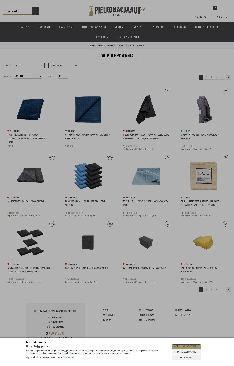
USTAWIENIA (186, 357)
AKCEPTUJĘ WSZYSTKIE (186, 346)
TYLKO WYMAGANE (186, 352)
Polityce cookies (69, 357)
